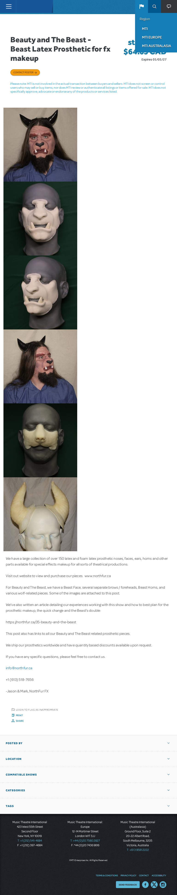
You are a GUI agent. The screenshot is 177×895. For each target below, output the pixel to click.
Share (20, 720)
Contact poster (23, 72)
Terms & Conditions (107, 875)
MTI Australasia (156, 45)
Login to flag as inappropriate (37, 709)
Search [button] (154, 6)
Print (19, 715)
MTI (145, 28)
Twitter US (154, 884)
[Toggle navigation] (8, 6)
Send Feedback (128, 884)
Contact (144, 875)
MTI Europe (152, 37)
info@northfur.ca (19, 668)
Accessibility (159, 875)
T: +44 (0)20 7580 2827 (85, 841)
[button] (141, 6)
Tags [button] (10, 806)
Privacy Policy (128, 875)
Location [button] (14, 759)
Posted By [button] (14, 743)
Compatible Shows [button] (21, 774)
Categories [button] (15, 790)
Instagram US (162, 884)
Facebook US (145, 884)
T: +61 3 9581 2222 (138, 850)
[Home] (26, 6)
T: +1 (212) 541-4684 (30, 841)
